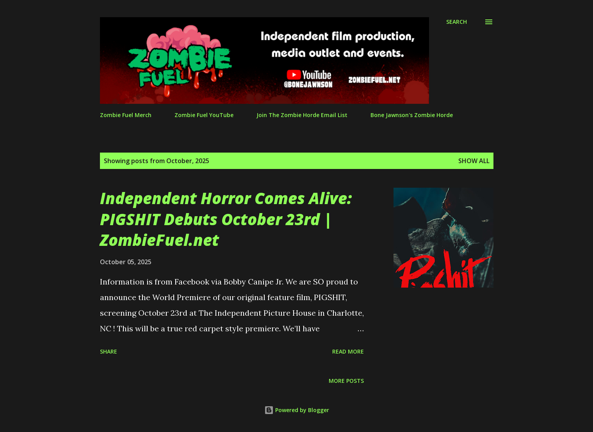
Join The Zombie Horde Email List (301, 115)
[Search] (456, 22)
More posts (346, 380)
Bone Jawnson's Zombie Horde (411, 115)
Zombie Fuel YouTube (204, 115)
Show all (474, 160)
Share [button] (108, 351)
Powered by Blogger (296, 410)
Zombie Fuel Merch (125, 115)
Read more (348, 351)
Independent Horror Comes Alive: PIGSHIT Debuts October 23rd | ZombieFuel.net (226, 219)
